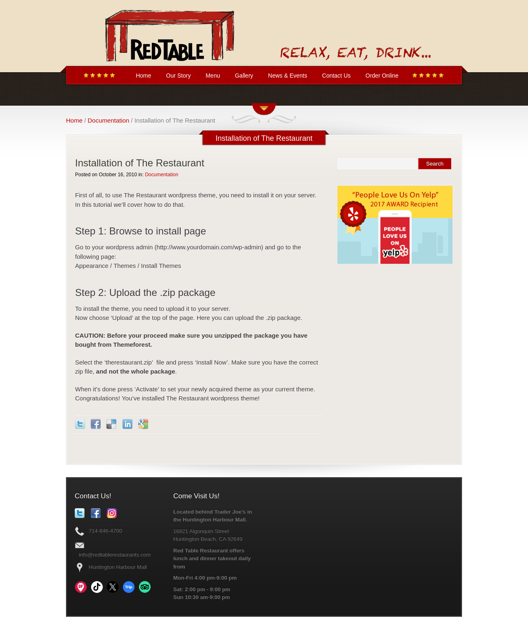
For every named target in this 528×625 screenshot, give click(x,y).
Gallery (244, 75)
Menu (212, 75)
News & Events (287, 75)
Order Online (381, 75)
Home (143, 75)
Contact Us (336, 75)
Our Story (178, 75)
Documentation (109, 120)
